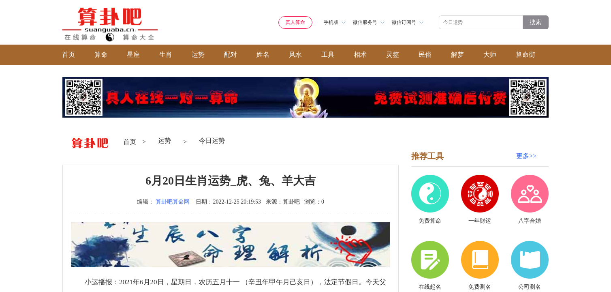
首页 (68, 54)
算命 (100, 54)
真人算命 (295, 22)
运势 (198, 54)
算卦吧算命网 (173, 202)
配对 (230, 54)
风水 (295, 54)
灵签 (392, 54)
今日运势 (212, 140)
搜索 (536, 22)
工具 (327, 54)
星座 (133, 54)
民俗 (425, 54)
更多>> (526, 155)
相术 (360, 54)
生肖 (165, 54)
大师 (489, 54)
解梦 (457, 54)
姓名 (262, 54)
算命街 (525, 54)
